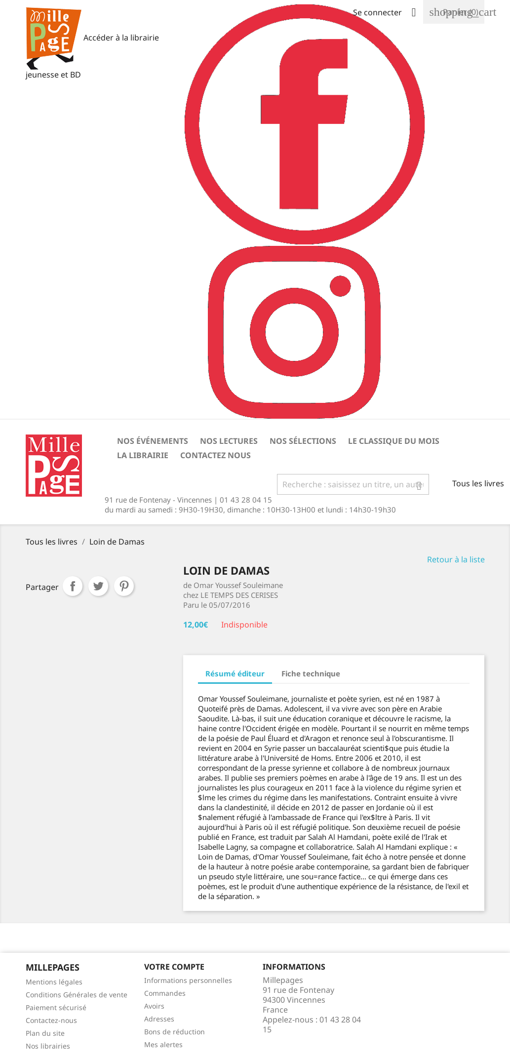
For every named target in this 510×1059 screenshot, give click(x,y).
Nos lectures (229, 440)
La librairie (142, 455)
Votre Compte (174, 966)
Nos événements (152, 440)
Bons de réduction (174, 1031)
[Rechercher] (353, 484)
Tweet (98, 586)
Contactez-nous (51, 1020)
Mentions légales (54, 981)
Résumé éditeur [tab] (235, 673)
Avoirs (154, 1006)
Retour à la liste (456, 559)
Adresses (159, 1018)
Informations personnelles (188, 980)
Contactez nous (215, 455)
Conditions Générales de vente (76, 994)
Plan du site (45, 1033)
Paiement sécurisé (56, 1007)
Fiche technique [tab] (310, 673)
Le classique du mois (393, 440)
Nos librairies (48, 1046)
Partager (72, 586)
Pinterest (124, 586)
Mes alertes (163, 1044)
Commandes (165, 993)
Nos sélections (303, 440)
